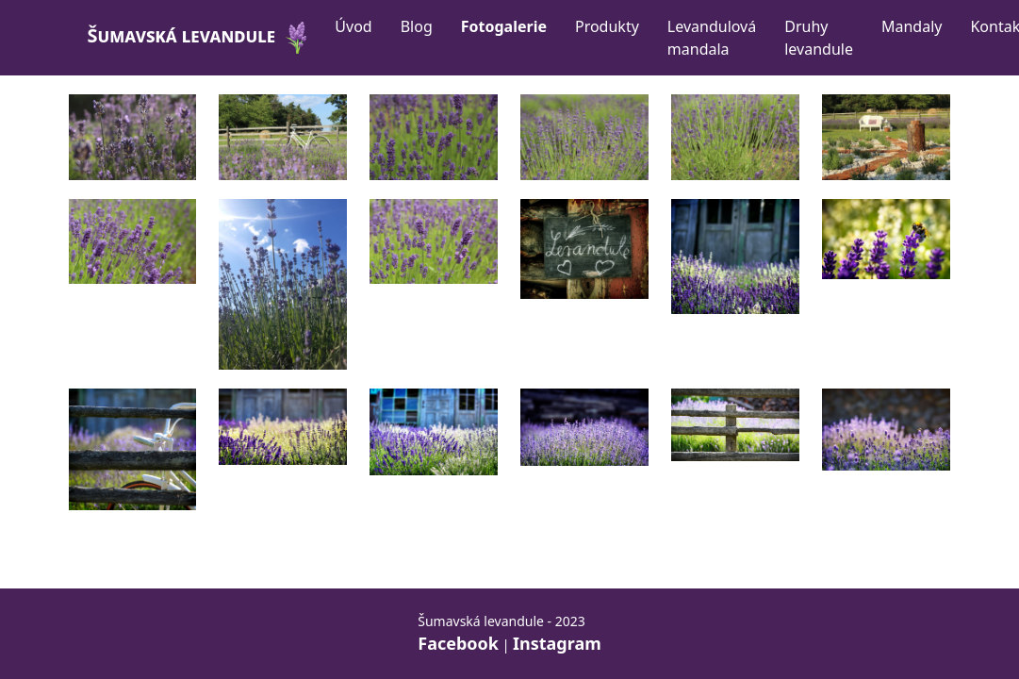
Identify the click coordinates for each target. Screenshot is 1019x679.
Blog (417, 26)
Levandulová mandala (711, 37)
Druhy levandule (818, 37)
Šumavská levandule (200, 38)
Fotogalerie (504, 26)
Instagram (557, 643)
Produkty (607, 26)
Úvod (353, 26)
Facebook (458, 643)
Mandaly (911, 26)
